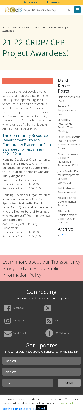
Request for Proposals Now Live (67, 110)
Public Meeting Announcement (67, 190)
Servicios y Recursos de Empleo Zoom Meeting (66, 125)
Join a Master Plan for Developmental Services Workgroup (69, 176)
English (17, 408)
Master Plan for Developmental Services (67, 201)
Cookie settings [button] (69, 402)
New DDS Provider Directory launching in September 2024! (69, 159)
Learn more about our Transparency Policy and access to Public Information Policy (41, 268)
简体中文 (7, 408)
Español (27, 408)
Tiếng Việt (39, 408)
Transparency (33, 2)
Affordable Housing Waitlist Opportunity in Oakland (67, 216)
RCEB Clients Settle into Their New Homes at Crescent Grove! (69, 142)
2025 (64, 235)
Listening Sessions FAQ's (69, 98)
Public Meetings (52, 2)
